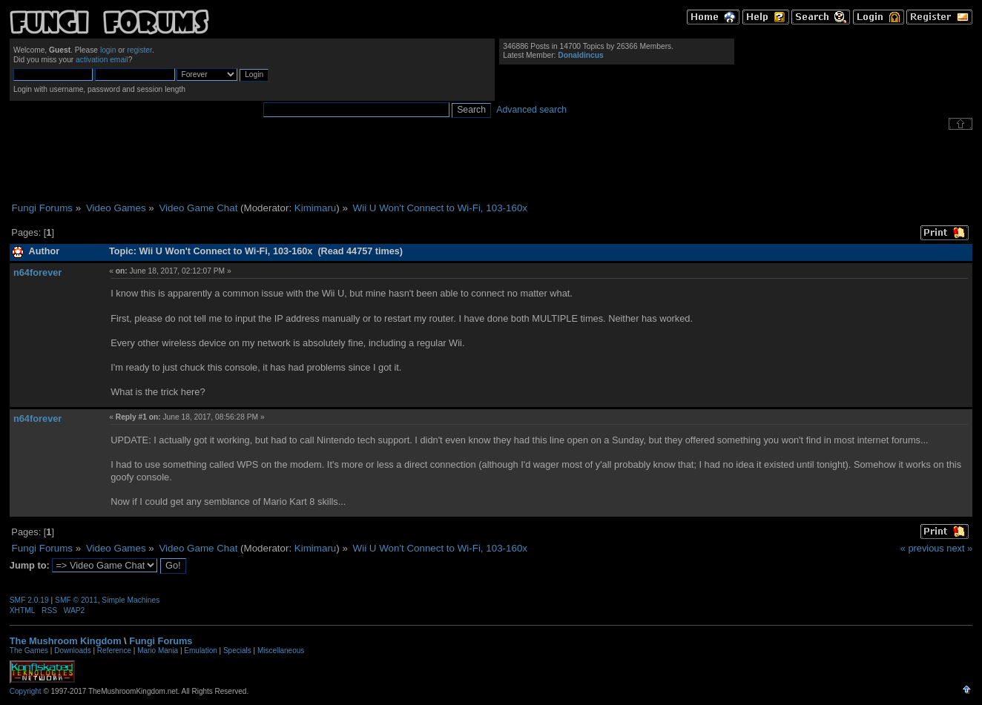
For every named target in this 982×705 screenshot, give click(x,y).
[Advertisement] (491, 166)
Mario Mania (157, 650)
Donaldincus (580, 55)
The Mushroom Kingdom (66, 640)
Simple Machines (130, 600)
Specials (237, 650)
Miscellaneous (280, 650)
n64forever (37, 272)
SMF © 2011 (76, 600)
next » (959, 548)
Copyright (26, 691)
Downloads (72, 650)
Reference (114, 650)
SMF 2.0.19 (29, 600)
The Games (29, 650)
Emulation (200, 650)
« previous (922, 548)
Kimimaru (315, 208)
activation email (102, 60)
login (108, 50)
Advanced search (531, 110)
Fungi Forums (160, 640)
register (139, 50)
